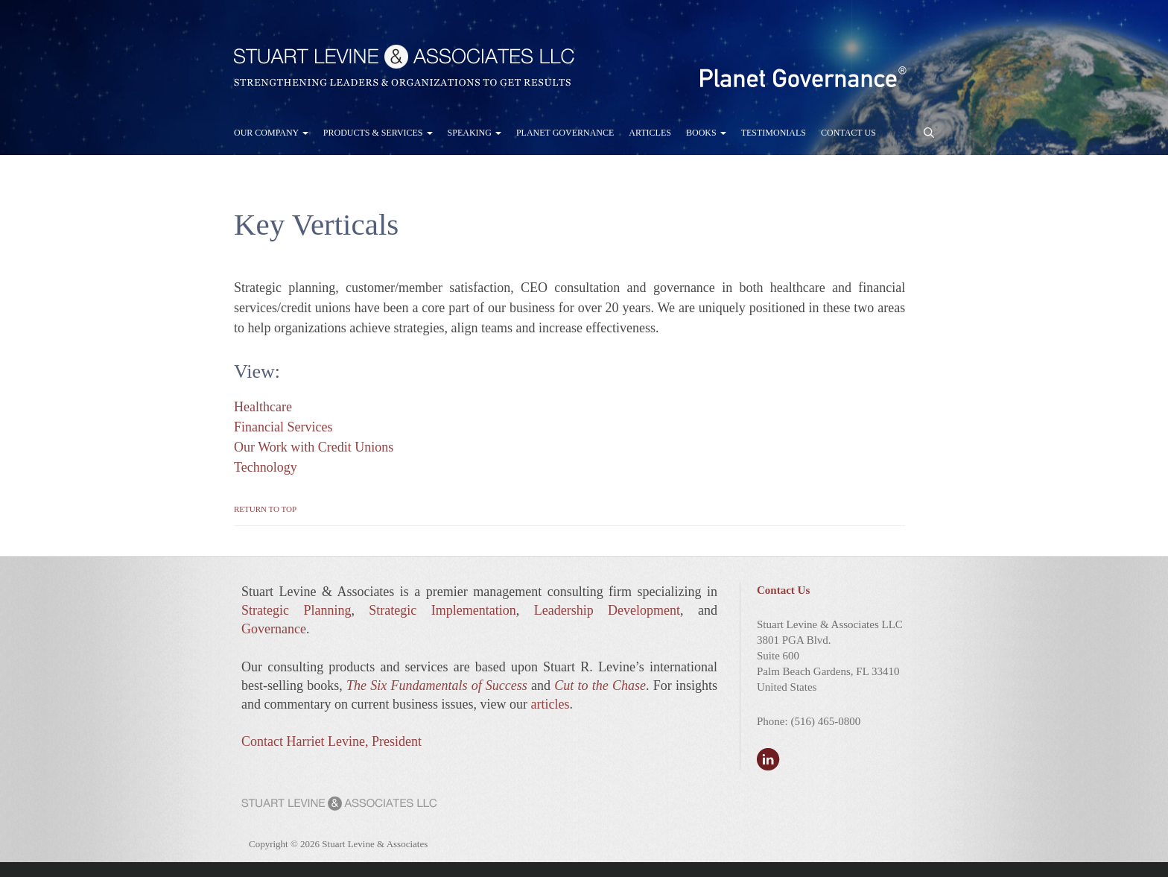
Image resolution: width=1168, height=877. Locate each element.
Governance (273, 628)
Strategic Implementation (442, 610)
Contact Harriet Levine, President (331, 741)
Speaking (474, 132)
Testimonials (773, 132)
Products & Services (378, 132)
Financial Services (283, 426)
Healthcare (263, 406)
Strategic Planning (296, 610)
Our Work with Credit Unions (313, 447)
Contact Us (848, 132)
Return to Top (265, 508)
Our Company (271, 132)
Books (706, 132)
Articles (650, 132)
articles (549, 704)
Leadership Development (607, 610)
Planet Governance (565, 132)
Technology (265, 467)
